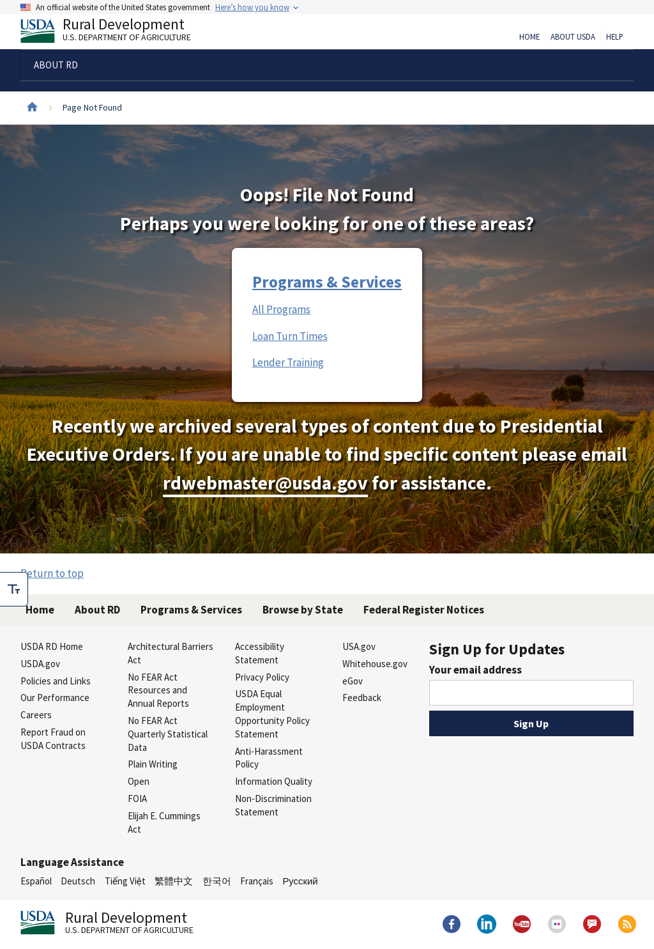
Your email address (475, 670)
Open (138, 781)
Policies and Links (55, 681)
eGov (352, 681)
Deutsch (78, 881)
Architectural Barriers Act (170, 653)
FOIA (137, 798)
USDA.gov (40, 664)
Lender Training (288, 362)
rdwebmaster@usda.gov (265, 483)
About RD (97, 610)
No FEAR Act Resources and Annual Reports (158, 690)
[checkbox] (14, 589)
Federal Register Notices (423, 610)
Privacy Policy (262, 677)
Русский (299, 881)
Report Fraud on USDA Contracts (53, 739)
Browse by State (302, 610)
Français (256, 881)
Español (36, 881)
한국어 (216, 881)
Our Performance (54, 697)
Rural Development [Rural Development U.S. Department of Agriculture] (116, 32)
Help (614, 37)
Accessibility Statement (259, 653)
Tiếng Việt (125, 881)
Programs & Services (327, 282)
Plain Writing (153, 764)
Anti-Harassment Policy (269, 758)
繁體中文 (174, 881)
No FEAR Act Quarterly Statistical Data (168, 733)
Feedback (361, 697)
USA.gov (359, 646)
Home (529, 37)
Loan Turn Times (290, 336)
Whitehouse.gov (374, 664)
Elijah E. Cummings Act (164, 822)
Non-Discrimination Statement (273, 805)
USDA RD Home (51, 646)
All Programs (281, 309)
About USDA (573, 37)
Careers (36, 715)
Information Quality (273, 781)
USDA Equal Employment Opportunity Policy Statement (272, 713)
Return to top (52, 573)
